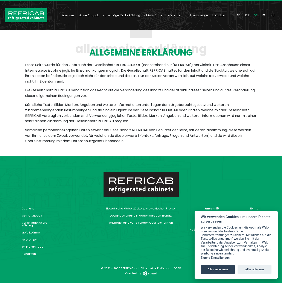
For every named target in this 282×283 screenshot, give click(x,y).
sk (238, 15)
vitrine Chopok (89, 15)
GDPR (177, 268)
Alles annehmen (218, 269)
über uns (68, 15)
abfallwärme (153, 15)
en (247, 15)
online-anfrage (197, 15)
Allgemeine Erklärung (155, 268)
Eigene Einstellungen (215, 258)
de (255, 15)
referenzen (174, 15)
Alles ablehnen (254, 269)
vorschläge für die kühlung (121, 15)
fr (263, 15)
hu (272, 15)
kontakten (219, 15)
